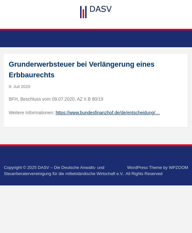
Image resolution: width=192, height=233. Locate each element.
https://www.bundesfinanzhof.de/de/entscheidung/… (108, 112)
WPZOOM (178, 167)
